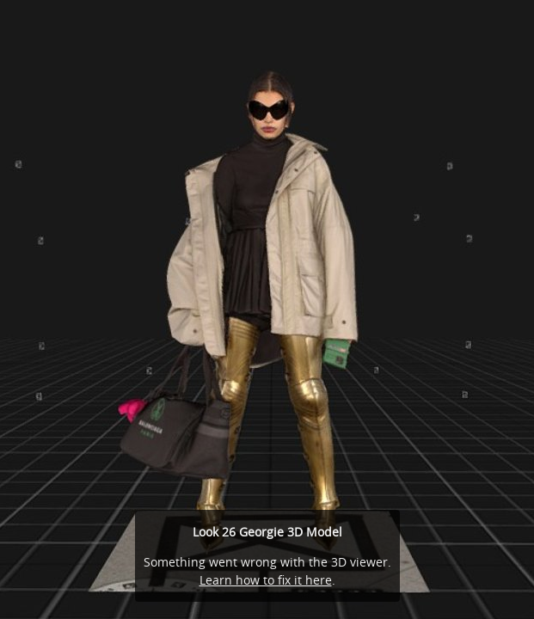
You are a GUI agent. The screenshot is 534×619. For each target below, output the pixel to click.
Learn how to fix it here (265, 580)
